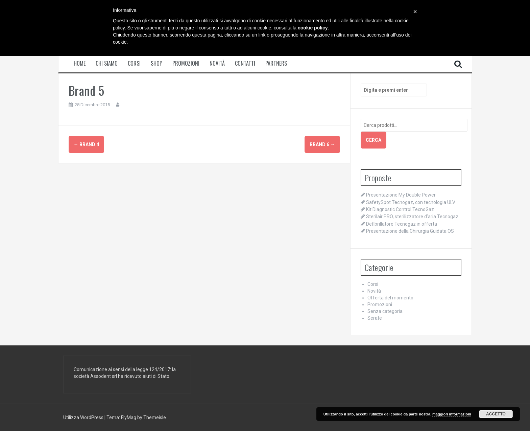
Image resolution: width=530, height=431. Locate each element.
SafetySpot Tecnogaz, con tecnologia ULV (410, 202)
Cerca (373, 140)
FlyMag (128, 417)
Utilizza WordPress (83, 417)
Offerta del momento (390, 297)
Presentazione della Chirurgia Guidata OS (410, 231)
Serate (374, 318)
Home (80, 63)
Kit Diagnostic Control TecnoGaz (400, 209)
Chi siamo (107, 63)
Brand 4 (86, 144)
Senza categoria (385, 311)
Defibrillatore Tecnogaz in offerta (401, 224)
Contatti (245, 63)
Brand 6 (322, 144)
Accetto (496, 414)
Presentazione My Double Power (401, 195)
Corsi (134, 63)
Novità (217, 63)
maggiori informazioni (451, 414)
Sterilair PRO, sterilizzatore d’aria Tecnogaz (412, 216)
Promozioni (185, 63)
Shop (156, 63)
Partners (276, 63)
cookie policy (313, 27)
